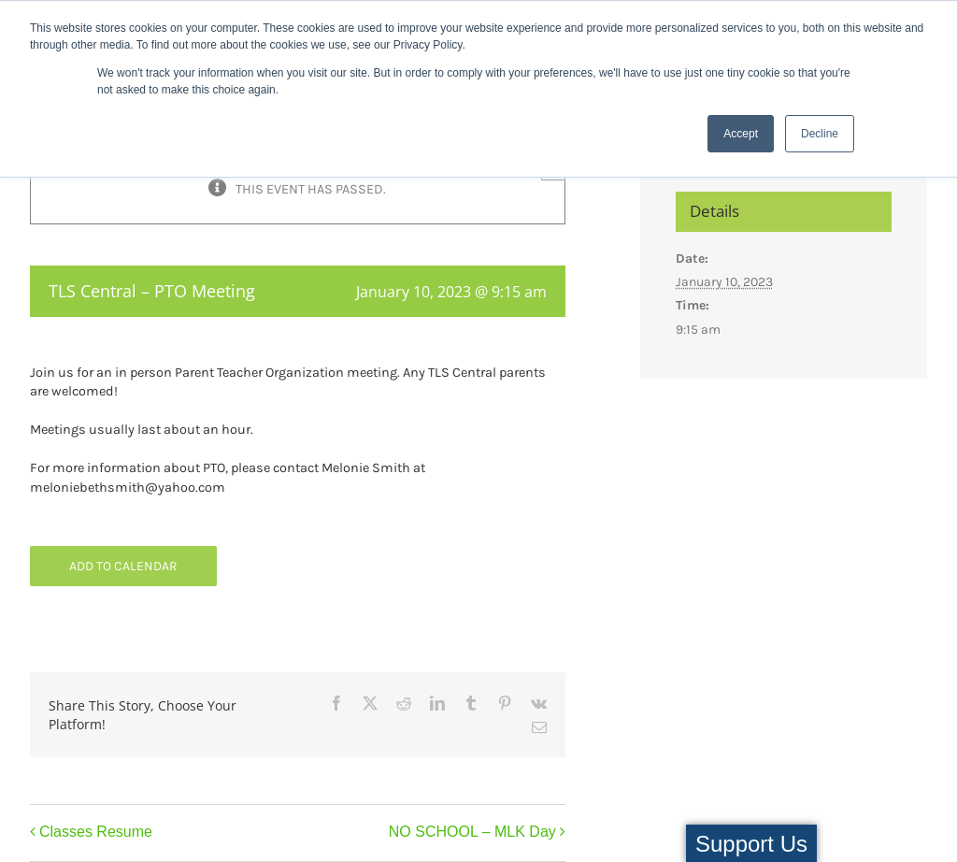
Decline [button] (819, 133)
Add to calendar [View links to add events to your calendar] (123, 566)
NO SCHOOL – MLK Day (472, 832)
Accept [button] (740, 133)
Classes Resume (95, 832)
